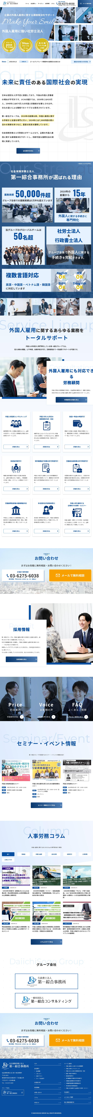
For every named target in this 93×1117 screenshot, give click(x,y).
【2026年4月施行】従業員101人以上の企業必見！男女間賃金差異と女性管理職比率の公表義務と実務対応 (15, 893)
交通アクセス (39, 1076)
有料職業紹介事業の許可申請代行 (74, 1078)
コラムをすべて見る (46, 942)
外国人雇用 (5, 923)
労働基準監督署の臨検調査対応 (73, 1083)
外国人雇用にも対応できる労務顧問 (74, 1066)
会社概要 (38, 1071)
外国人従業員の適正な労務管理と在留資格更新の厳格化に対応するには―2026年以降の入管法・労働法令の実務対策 (46, 929)
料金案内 (66, 1092)
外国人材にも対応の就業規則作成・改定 (75, 1071)
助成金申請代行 (69, 1076)
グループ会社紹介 (40, 1078)
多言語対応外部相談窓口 (72, 1086)
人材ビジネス (67, 923)
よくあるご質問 (68, 1097)
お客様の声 (37, 1082)
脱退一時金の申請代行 (71, 1073)
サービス (40, 3)
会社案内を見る (28, 151)
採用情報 (47, 3)
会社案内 (33, 3)
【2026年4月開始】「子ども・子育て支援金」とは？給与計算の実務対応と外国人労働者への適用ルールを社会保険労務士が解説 (76, 894)
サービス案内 (68, 1064)
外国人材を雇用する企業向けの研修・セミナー (77, 1088)
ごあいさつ (38, 1073)
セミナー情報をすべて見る (46, 805)
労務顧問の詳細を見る (71, 400)
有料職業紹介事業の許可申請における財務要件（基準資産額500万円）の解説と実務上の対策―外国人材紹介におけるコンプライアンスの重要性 (76, 930)
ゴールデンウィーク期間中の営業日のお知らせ (45, 62)
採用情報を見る (21, 659)
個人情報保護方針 (69, 1102)
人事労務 (5, 887)
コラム (52, 3)
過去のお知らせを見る (81, 62)
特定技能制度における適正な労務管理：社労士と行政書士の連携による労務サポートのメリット (15, 929)
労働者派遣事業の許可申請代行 (73, 1081)
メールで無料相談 (87, 3)
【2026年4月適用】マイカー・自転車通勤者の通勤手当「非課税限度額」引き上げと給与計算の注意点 (46, 893)
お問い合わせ (38, 1092)
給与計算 (36, 887)
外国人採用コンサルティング (73, 1068)
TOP (35, 1064)
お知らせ (24, 61)
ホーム (27, 3)
